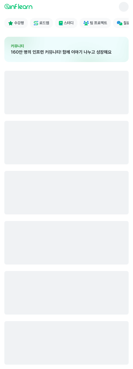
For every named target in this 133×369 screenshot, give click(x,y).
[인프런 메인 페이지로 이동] (31, 6)
